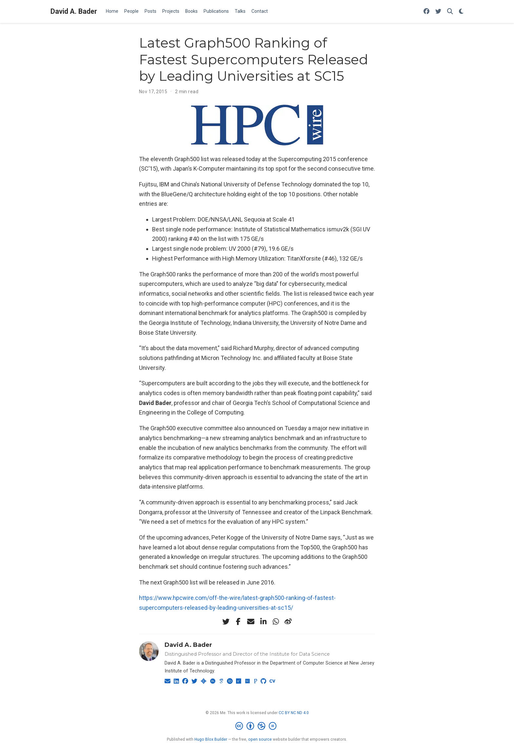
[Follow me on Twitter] (438, 11)
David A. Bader (73, 11)
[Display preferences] (461, 11)
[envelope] (251, 621)
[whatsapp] (276, 621)
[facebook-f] (238, 621)
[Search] (450, 11)
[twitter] (226, 621)
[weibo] (288, 621)
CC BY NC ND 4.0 (294, 713)
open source (260, 739)
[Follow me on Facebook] (426, 11)
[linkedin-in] (263, 621)
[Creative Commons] (257, 726)
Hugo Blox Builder (210, 739)
